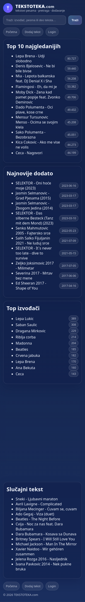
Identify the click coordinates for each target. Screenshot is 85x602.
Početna (11, 32)
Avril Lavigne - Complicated (39, 503)
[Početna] (34, 8)
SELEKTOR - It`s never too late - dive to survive (34, 253)
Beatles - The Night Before (38, 518)
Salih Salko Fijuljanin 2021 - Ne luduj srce (33, 241)
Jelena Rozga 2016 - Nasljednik (41, 559)
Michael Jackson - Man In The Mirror (46, 544)
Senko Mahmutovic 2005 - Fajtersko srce (33, 231)
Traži (75, 20)
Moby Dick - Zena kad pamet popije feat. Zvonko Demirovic (38, 97)
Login (52, 32)
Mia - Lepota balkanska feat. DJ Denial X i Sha (35, 78)
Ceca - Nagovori (29, 152)
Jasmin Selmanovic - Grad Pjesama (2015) (33, 196)
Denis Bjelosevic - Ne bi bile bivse (35, 68)
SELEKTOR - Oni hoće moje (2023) (33, 186)
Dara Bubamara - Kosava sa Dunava (46, 534)
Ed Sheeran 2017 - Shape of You (31, 286)
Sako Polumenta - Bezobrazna (30, 135)
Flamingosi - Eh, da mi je (36, 86)
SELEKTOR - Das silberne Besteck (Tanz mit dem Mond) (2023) (34, 218)
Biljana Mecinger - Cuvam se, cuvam (46, 508)
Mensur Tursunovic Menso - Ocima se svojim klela (37, 122)
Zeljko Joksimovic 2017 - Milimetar (35, 266)
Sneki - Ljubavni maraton (37, 498)
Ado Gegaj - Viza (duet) (35, 513)
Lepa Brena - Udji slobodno (30, 58)
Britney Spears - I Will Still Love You (45, 539)
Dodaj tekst (32, 32)
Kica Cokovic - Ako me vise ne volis (38, 145)
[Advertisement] (42, 431)
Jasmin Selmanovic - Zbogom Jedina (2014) (34, 206)
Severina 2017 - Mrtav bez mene (34, 276)
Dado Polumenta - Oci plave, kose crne (34, 110)
